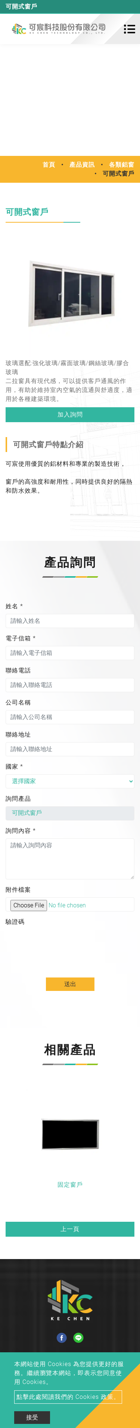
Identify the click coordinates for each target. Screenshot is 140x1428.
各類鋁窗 (121, 164)
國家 (14, 766)
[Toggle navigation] (129, 29)
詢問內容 (21, 830)
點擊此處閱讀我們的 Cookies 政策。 (68, 1396)
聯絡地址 (18, 734)
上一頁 (70, 1229)
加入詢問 (70, 414)
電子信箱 (21, 638)
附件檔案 (18, 889)
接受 (32, 1417)
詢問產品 (18, 798)
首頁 (49, 164)
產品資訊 (82, 164)
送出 (70, 984)
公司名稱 (18, 702)
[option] (70, 292)
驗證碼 (15, 921)
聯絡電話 (18, 670)
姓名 (14, 606)
